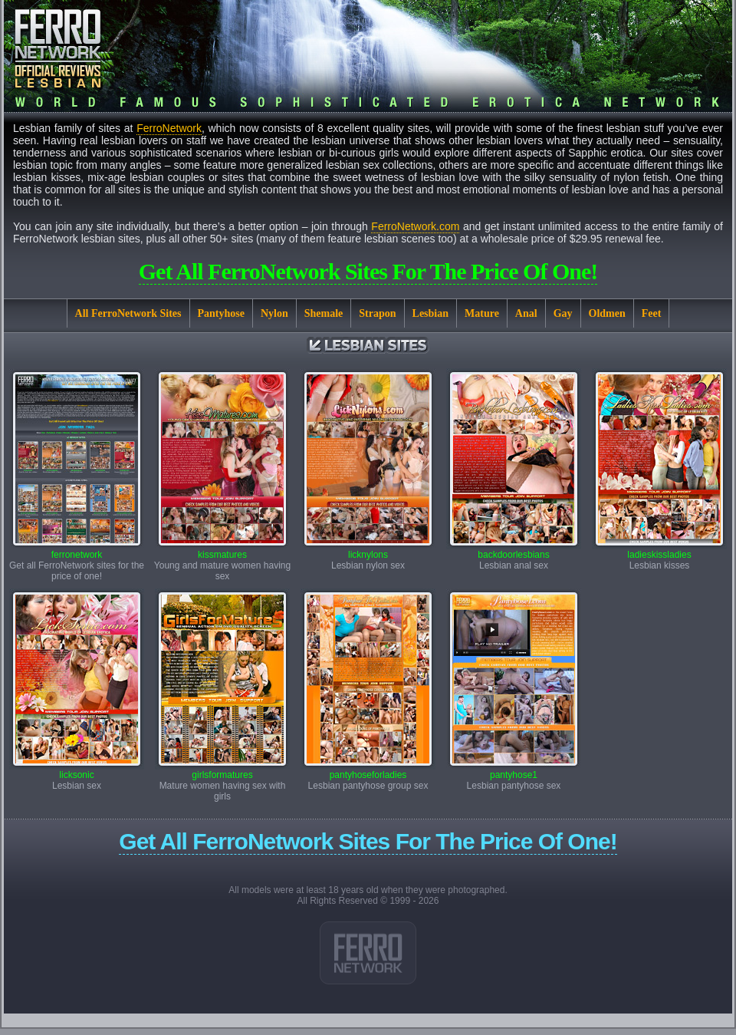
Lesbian (430, 313)
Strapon (377, 313)
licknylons (368, 550)
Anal (526, 313)
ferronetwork (76, 550)
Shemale (323, 313)
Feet (652, 313)
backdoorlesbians (513, 550)
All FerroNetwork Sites (128, 313)
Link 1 (368, 953)
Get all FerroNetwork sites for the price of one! (368, 271)
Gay (563, 313)
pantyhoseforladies (368, 770)
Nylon (274, 313)
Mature (482, 313)
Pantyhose (221, 313)
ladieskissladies (659, 550)
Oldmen (607, 313)
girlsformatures (222, 770)
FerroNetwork (169, 128)
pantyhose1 (513, 770)
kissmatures (222, 550)
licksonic (76, 770)
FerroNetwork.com (415, 226)
